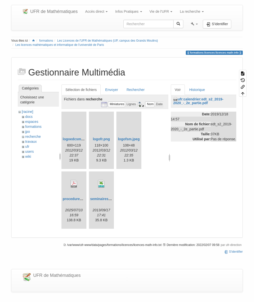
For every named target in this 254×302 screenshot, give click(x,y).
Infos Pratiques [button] (128, 11)
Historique (197, 90)
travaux (31, 142)
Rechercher (136, 90)
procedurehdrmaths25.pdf (84, 199)
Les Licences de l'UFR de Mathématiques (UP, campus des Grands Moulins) (107, 40)
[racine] (27, 112)
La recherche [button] (192, 11)
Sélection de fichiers (81, 90)
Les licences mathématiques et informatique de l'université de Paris (59, 45)
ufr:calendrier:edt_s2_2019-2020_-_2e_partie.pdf (198, 101)
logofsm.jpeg (129, 139)
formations (46, 40)
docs (29, 117)
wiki (28, 156)
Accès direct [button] (96, 11)
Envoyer (111, 90)
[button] (194, 24)
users (29, 151)
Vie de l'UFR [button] (161, 11)
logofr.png (101, 139)
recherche (33, 137)
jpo (27, 132)
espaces (31, 122)
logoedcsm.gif (74, 139)
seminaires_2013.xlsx (108, 199)
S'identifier (233, 251)
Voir (178, 90)
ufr (27, 147)
